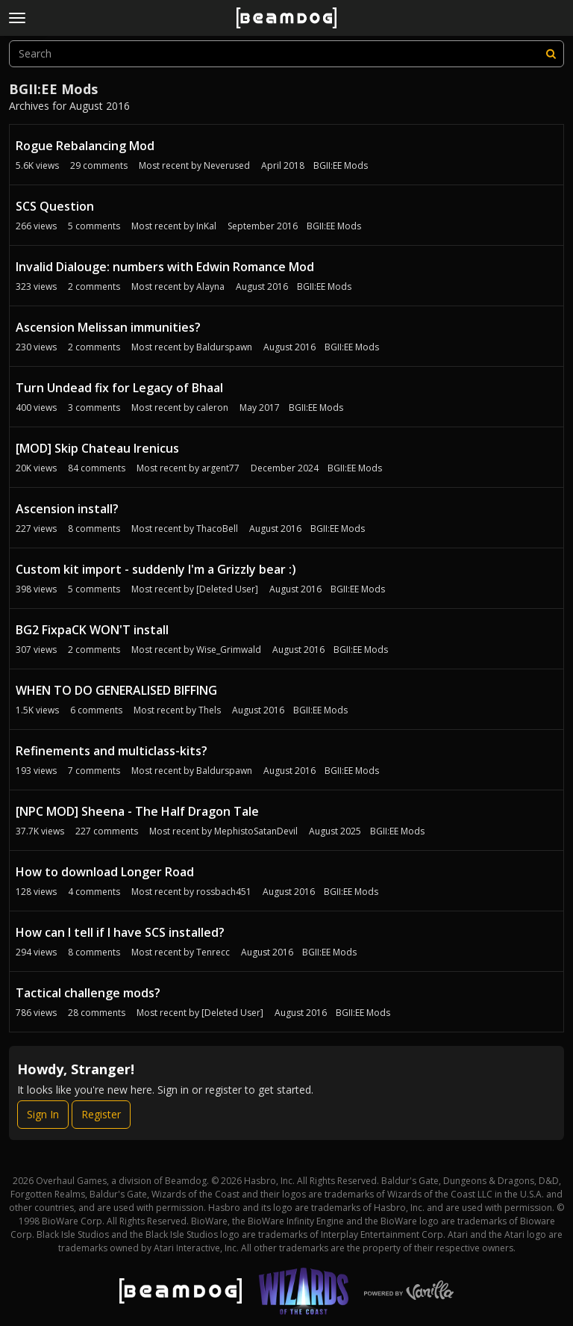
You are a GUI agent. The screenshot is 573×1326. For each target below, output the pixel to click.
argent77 (220, 468)
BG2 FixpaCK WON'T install (92, 630)
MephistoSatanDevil (256, 831)
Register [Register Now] (101, 1114)
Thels (209, 710)
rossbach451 (223, 891)
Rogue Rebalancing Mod (85, 145)
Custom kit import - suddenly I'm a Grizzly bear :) (156, 569)
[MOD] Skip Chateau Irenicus (97, 448)
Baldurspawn (224, 347)
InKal (206, 226)
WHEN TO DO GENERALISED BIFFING (116, 690)
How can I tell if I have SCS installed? (120, 932)
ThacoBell (217, 528)
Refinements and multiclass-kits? (111, 751)
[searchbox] (286, 53)
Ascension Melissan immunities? (108, 327)
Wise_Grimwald (228, 649)
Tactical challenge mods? (88, 993)
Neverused (227, 165)
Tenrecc (213, 952)
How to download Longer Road (105, 872)
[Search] (550, 53)
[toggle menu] (17, 18)
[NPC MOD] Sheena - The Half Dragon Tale (137, 811)
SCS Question (55, 206)
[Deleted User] (227, 589)
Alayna (210, 286)
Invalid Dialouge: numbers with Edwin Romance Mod (165, 266)
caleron (212, 407)
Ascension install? (67, 509)
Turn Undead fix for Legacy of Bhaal (119, 387)
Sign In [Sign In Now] (43, 1114)
